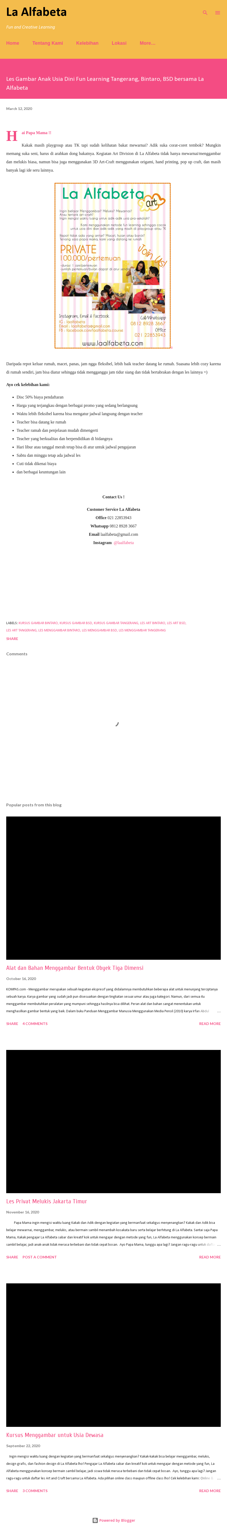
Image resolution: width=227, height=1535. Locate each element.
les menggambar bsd (99, 630)
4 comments (35, 1023)
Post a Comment (40, 1257)
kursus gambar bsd (76, 623)
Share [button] (12, 638)
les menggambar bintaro (59, 630)
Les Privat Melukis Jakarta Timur (46, 1201)
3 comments (35, 1490)
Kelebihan (87, 43)
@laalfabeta (124, 542)
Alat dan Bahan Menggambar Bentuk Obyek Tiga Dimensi (74, 967)
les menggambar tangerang (142, 630)
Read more (210, 1023)
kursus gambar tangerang (116, 623)
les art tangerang (21, 630)
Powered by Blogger (113, 1520)
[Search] (205, 9)
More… (148, 43)
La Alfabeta (36, 12)
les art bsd (176, 623)
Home (12, 43)
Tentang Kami (47, 43)
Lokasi (119, 43)
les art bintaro (152, 623)
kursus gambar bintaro (38, 623)
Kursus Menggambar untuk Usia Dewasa (55, 1435)
